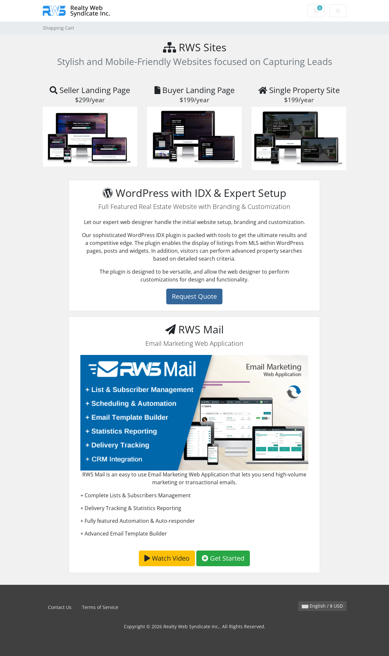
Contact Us (60, 607)
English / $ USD (322, 606)
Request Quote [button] (194, 296)
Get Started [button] (223, 558)
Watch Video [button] (166, 558)
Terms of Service (100, 607)
